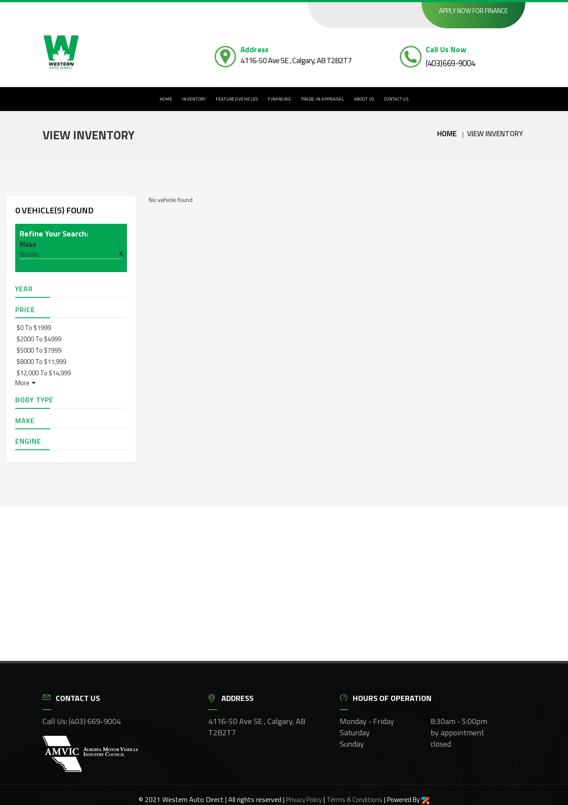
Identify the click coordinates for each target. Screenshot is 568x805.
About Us (364, 99)
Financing (279, 99)
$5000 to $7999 (39, 350)
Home (166, 99)
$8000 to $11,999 (41, 362)
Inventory (194, 99)
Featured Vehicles (237, 99)
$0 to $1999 (34, 328)
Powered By (408, 800)
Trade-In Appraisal (322, 99)
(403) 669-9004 (450, 63)
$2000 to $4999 (39, 339)
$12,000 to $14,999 (44, 373)
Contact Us (396, 99)
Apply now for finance (473, 11)
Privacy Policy (304, 800)
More (25, 383)
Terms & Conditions (354, 800)
